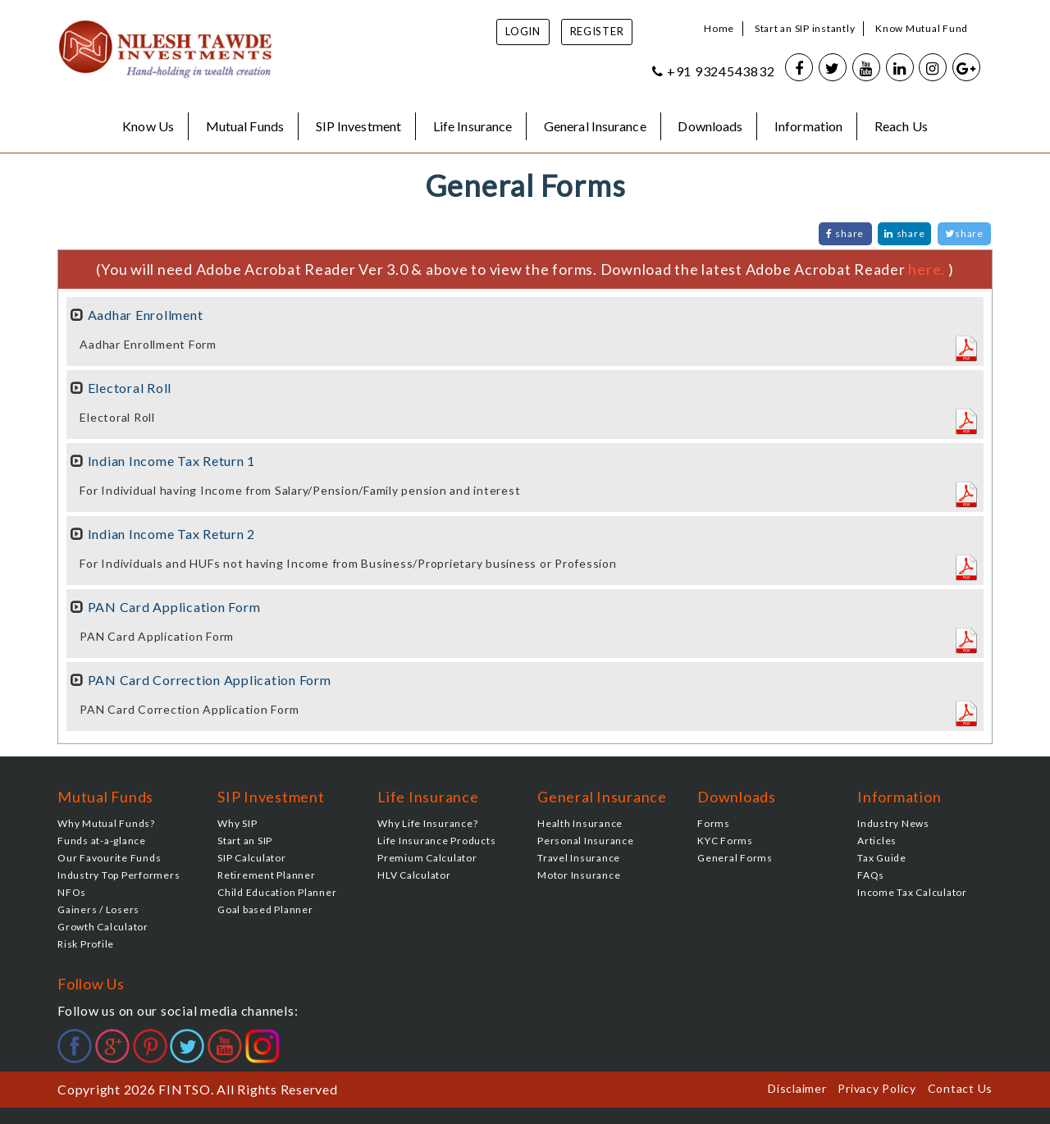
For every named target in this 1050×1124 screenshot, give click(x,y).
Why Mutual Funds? (106, 823)
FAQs (870, 875)
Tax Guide (881, 858)
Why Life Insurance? (427, 823)
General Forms (735, 858)
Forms (713, 823)
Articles (877, 840)
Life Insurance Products (436, 840)
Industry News (893, 823)
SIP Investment (358, 126)
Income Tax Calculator (912, 892)
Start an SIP (244, 840)
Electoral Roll (130, 387)
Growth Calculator (102, 927)
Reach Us (901, 126)
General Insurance (595, 126)
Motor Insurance (578, 875)
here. (928, 269)
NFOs (71, 892)
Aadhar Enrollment (145, 314)
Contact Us (960, 1088)
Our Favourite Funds (109, 858)
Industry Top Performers (118, 875)
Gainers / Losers (98, 909)
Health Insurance (580, 823)
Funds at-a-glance (101, 840)
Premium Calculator (427, 858)
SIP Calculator (251, 858)
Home (719, 28)
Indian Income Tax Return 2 (172, 533)
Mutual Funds (245, 126)
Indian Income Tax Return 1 (172, 460)
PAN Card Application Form (174, 607)
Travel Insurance (578, 858)
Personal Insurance (585, 840)
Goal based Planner (265, 909)
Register (597, 31)
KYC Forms (725, 840)
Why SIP (237, 823)
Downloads (710, 126)
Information (808, 126)
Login (523, 31)
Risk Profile (85, 944)
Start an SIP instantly (805, 28)
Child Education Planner (276, 892)
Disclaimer (797, 1088)
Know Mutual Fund (921, 28)
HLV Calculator (414, 875)
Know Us (148, 126)
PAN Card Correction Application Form (209, 680)
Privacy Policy (877, 1088)
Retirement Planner (266, 875)
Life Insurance (472, 126)
